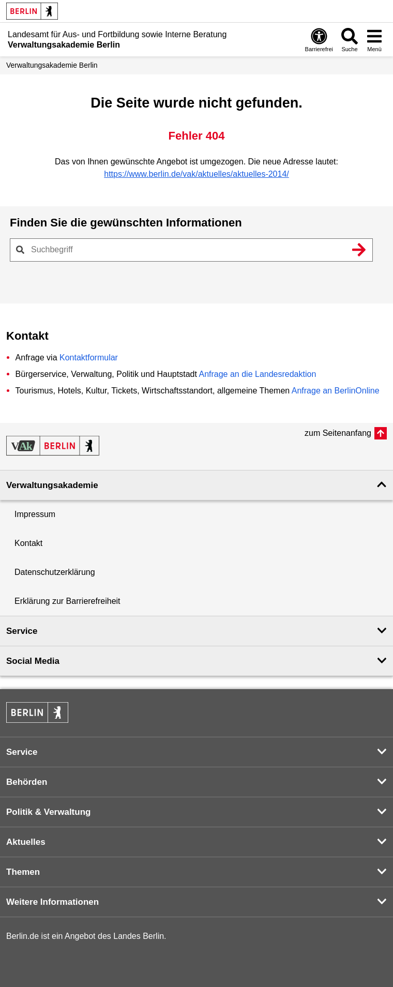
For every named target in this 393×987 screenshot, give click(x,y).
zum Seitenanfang (338, 433)
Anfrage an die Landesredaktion (257, 374)
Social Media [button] (32, 661)
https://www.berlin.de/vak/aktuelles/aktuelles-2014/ (196, 174)
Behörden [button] (26, 782)
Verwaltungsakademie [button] (52, 485)
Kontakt (28, 543)
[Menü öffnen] (374, 39)
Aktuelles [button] (26, 842)
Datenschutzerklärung (54, 572)
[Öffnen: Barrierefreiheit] (319, 39)
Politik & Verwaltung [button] (48, 812)
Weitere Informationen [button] (52, 902)
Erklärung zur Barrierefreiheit (67, 601)
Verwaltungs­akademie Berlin (52, 65)
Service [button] (22, 631)
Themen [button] (23, 872)
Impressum (34, 514)
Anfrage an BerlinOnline (336, 390)
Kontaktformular (88, 357)
